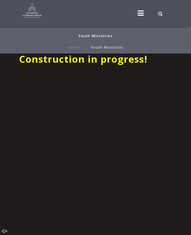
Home (74, 47)
